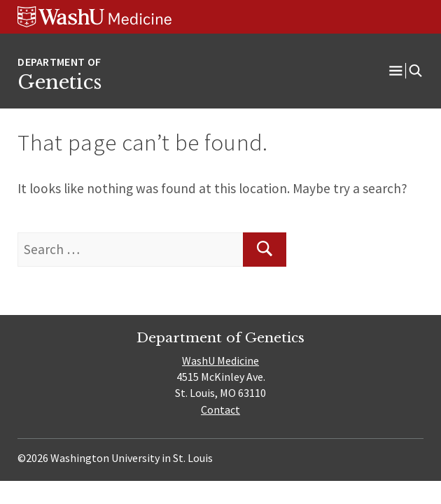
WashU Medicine (220, 361)
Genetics (60, 82)
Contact (220, 409)
